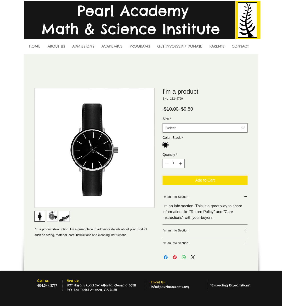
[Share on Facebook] (166, 257)
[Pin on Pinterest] (175, 257)
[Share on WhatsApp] (184, 257)
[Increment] (181, 163)
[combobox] (205, 128)
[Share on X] (193, 257)
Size (167, 119)
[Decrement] (166, 163)
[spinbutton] (173, 163)
